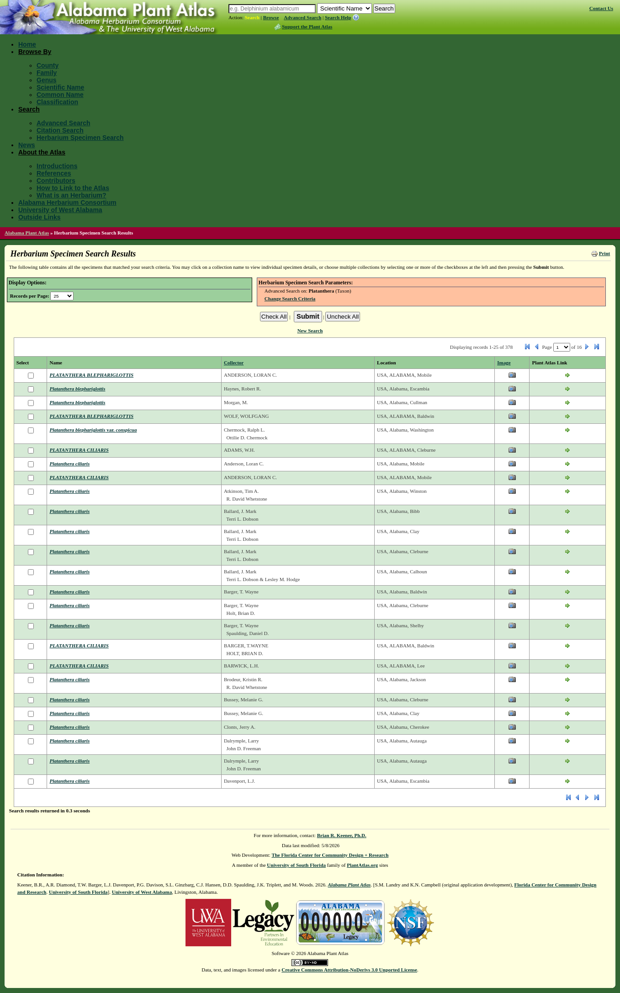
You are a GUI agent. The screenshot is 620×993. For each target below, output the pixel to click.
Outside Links (39, 217)
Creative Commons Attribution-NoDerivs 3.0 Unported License (349, 969)
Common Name (60, 94)
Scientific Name (60, 87)
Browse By (34, 51)
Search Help (338, 17)
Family (47, 72)
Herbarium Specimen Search (80, 137)
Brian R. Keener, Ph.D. (341, 835)
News (26, 145)
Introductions (57, 166)
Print (604, 253)
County (47, 65)
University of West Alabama (60, 210)
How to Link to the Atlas (73, 188)
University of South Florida (296, 865)
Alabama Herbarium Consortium (67, 202)
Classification (57, 102)
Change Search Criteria (290, 298)
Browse (271, 17)
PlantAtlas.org (362, 865)
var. (93, 429)
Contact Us (601, 8)
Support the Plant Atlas (307, 26)
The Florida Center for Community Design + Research (329, 855)
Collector (234, 362)
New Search (310, 330)
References (54, 173)
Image (503, 362)
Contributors (56, 180)
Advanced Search (302, 17)
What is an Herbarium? (71, 195)
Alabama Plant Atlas (27, 232)
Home (27, 44)
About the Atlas (41, 152)
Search (252, 17)
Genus (47, 80)
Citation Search (60, 130)
